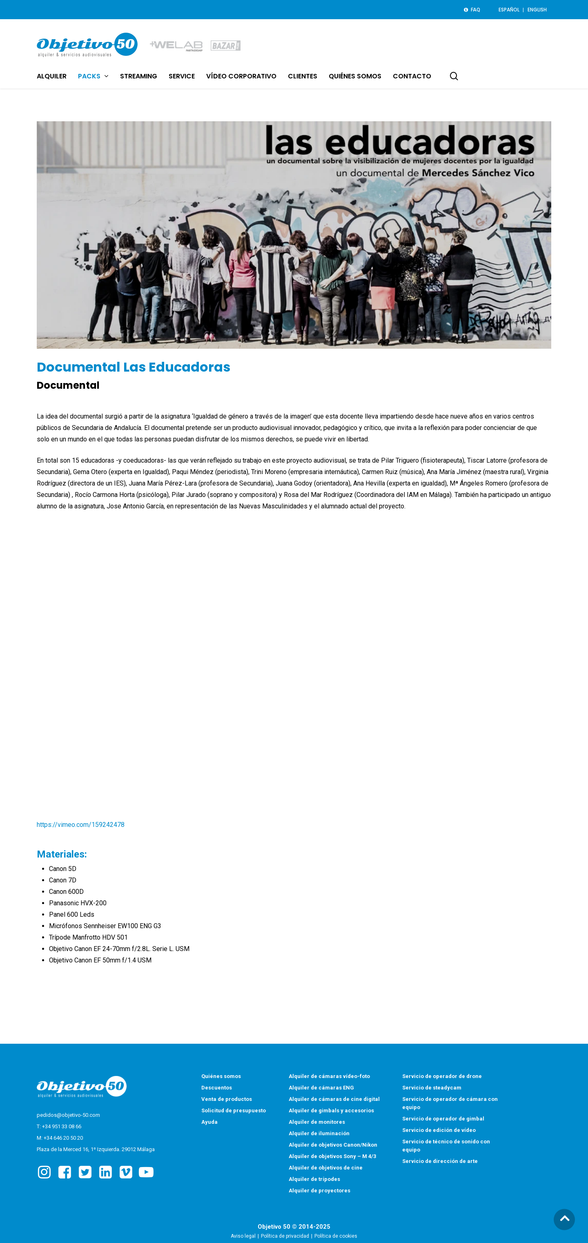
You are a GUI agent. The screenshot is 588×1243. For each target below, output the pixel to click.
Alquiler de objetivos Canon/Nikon (333, 1146)
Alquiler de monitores (317, 1123)
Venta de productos (226, 1100)
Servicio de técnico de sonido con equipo (446, 1146)
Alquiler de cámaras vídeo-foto (329, 1077)
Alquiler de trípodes (314, 1180)
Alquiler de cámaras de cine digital (334, 1100)
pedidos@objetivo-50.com (68, 1116)
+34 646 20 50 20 (63, 1139)
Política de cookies (335, 1237)
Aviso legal (243, 1237)
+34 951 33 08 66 (61, 1127)
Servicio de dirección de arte (440, 1162)
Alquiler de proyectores (319, 1191)
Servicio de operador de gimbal (443, 1119)
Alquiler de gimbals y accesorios (331, 1111)
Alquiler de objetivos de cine (326, 1168)
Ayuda (209, 1123)
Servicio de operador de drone (442, 1077)
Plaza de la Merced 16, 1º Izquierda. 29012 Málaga (96, 1150)
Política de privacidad (285, 1237)
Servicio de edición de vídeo (439, 1131)
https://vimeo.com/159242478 (81, 825)
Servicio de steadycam (431, 1088)
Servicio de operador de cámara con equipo (450, 1104)
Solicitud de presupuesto (233, 1111)
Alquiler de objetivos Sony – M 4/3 (332, 1157)
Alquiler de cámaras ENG (321, 1088)
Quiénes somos (221, 1077)
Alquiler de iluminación (319, 1134)
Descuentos (216, 1088)
